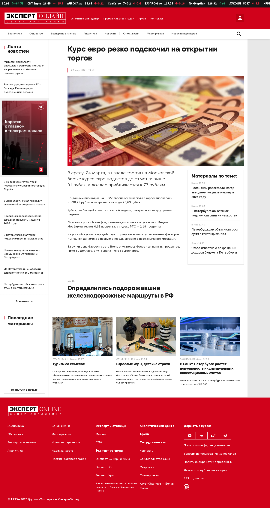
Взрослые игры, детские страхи (143, 364)
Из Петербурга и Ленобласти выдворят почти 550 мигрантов (24, 270)
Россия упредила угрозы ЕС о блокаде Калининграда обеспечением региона (22, 88)
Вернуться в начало (24, 389)
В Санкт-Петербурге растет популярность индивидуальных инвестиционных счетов (206, 368)
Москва (101, 434)
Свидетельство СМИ (155, 459)
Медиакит (147, 467)
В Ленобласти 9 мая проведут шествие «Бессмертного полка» (24, 202)
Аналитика (90, 33)
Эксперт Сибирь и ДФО (113, 459)
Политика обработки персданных (208, 462)
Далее (71, 281)
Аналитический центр (85, 18)
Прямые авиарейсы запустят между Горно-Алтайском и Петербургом (22, 253)
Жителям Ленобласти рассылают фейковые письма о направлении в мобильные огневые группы (24, 67)
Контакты (156, 18)
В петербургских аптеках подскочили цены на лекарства (23, 236)
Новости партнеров (184, 33)
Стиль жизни (131, 33)
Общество (36, 33)
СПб (99, 442)
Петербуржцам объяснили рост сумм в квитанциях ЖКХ (24, 286)
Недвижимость (63, 450)
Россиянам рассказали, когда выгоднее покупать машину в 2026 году (22, 219)
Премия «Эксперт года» (118, 18)
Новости (110, 33)
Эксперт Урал (105, 475)
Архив (142, 18)
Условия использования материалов (210, 453)
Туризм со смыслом (68, 364)
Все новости (24, 301)
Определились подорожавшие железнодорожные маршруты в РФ (121, 291)
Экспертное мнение (63, 33)
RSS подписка (194, 478)
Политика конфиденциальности (207, 445)
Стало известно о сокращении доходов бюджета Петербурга (214, 250)
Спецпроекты (149, 475)
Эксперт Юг (104, 467)
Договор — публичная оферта (205, 470)
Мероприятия (155, 33)
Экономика (15, 33)
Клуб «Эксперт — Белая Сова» (157, 486)
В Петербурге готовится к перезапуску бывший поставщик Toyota (24, 185)
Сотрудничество (153, 442)
